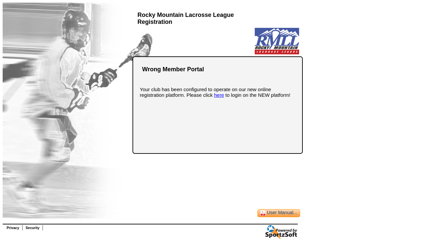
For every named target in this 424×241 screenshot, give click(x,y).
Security (32, 228)
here (219, 95)
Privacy (13, 228)
